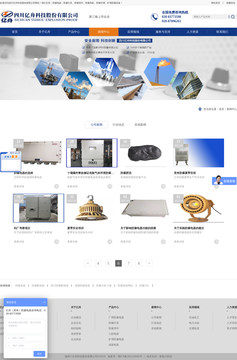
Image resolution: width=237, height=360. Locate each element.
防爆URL (144, 285)
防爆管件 (114, 328)
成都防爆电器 (82, 285)
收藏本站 (230, 3)
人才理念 (232, 317)
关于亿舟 (44, 31)
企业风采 (76, 339)
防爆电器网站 (125, 285)
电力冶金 (194, 323)
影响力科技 (165, 356)
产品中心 (74, 31)
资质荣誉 (76, 334)
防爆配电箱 (38, 285)
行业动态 (118, 124)
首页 (15, 31)
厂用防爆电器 (116, 317)
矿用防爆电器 (116, 339)
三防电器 (114, 334)
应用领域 (133, 31)
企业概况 (76, 317)
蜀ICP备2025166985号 (130, 356)
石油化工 (194, 317)
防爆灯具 (114, 323)
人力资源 (192, 31)
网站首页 (215, 3)
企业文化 (76, 323)
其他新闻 (140, 124)
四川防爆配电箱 (60, 285)
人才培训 (232, 323)
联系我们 (222, 31)
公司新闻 (96, 124)
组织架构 (76, 328)
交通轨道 (194, 328)
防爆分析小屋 (104, 285)
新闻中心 (104, 31)
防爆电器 (20, 285)
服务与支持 (163, 31)
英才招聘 (232, 328)
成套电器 (114, 344)
